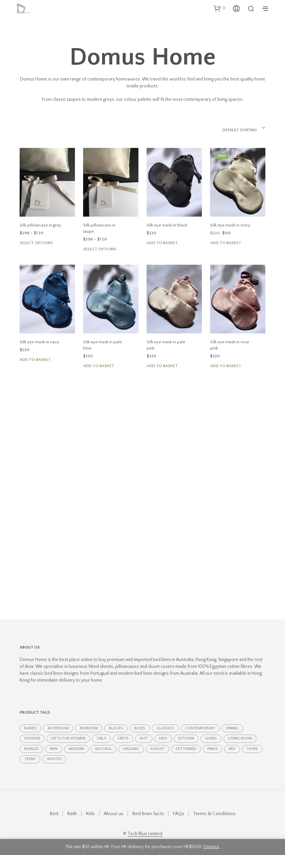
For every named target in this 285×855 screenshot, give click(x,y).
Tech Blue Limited (145, 827)
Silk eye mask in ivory (230, 224)
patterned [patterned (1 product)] (186, 742)
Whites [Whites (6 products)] (54, 752)
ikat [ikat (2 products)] (144, 732)
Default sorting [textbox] (239, 130)
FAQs (178, 807)
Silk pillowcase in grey (40, 225)
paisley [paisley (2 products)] (158, 742)
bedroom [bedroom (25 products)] (89, 722)
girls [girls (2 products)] (101, 732)
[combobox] (228, 128)
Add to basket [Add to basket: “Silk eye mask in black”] (162, 242)
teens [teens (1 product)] (30, 752)
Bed (54, 807)
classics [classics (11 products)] (165, 722)
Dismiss (211, 846)
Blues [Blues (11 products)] (139, 722)
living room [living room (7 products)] (240, 732)
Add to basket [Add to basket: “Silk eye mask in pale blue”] (99, 357)
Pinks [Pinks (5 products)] (212, 742)
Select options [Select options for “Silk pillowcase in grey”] (36, 242)
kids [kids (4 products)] (163, 732)
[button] (219, 8)
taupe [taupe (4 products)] (252, 742)
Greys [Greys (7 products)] (123, 732)
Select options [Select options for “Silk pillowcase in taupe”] (99, 242)
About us (113, 807)
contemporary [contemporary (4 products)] (200, 722)
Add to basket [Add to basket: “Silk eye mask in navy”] (35, 353)
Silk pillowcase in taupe (105, 225)
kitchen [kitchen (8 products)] (186, 732)
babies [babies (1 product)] (30, 722)
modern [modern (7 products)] (76, 742)
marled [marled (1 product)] (31, 742)
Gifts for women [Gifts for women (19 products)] (68, 732)
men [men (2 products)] (54, 742)
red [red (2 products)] (232, 742)
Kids (90, 807)
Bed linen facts (148, 807)
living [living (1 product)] (211, 732)
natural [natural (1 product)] (103, 742)
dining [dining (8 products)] (232, 722)
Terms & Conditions (214, 807)
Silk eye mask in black (167, 225)
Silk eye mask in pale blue (102, 337)
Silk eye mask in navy (39, 335)
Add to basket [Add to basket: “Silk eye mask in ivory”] (226, 242)
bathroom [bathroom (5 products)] (58, 722)
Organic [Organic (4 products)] (131, 742)
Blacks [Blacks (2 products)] (116, 722)
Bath (72, 807)
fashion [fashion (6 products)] (32, 732)
